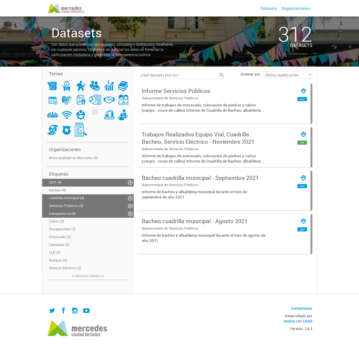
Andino (289, 321)
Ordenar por (250, 74)
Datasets (269, 8)
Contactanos (301, 308)
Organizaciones (295, 8)
